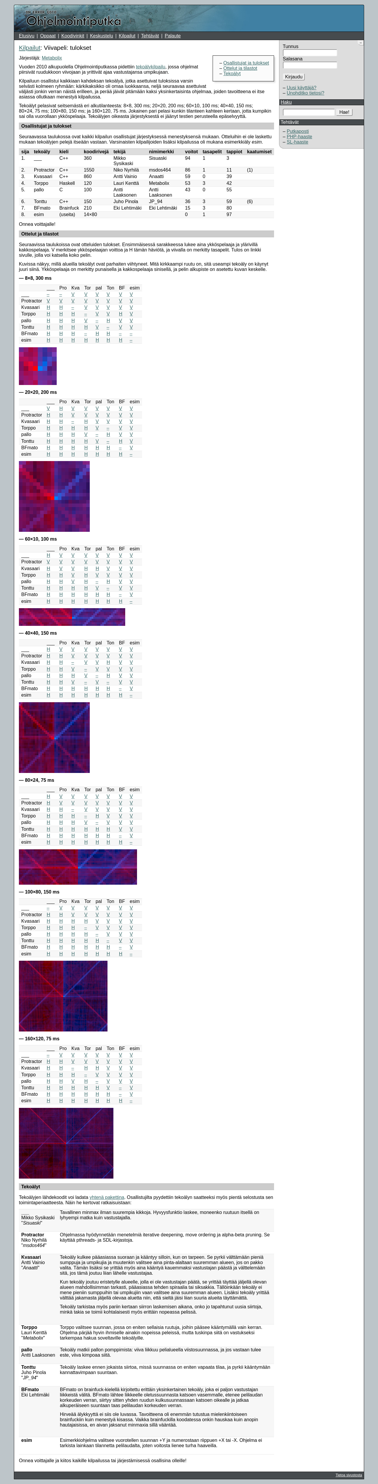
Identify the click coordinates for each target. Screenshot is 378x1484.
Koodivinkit (72, 35)
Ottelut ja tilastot (240, 68)
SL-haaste (297, 141)
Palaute (173, 35)
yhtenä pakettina (106, 1197)
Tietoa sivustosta (348, 1475)
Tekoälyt (232, 73)
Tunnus (291, 46)
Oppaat (48, 35)
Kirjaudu (294, 76)
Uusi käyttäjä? (302, 87)
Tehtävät (150, 35)
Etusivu (26, 35)
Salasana (293, 58)
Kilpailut (127, 35)
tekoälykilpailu (150, 66)
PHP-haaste (299, 136)
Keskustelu (101, 35)
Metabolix (52, 57)
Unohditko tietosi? (305, 93)
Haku (286, 102)
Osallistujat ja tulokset (246, 62)
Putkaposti (298, 131)
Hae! (344, 112)
